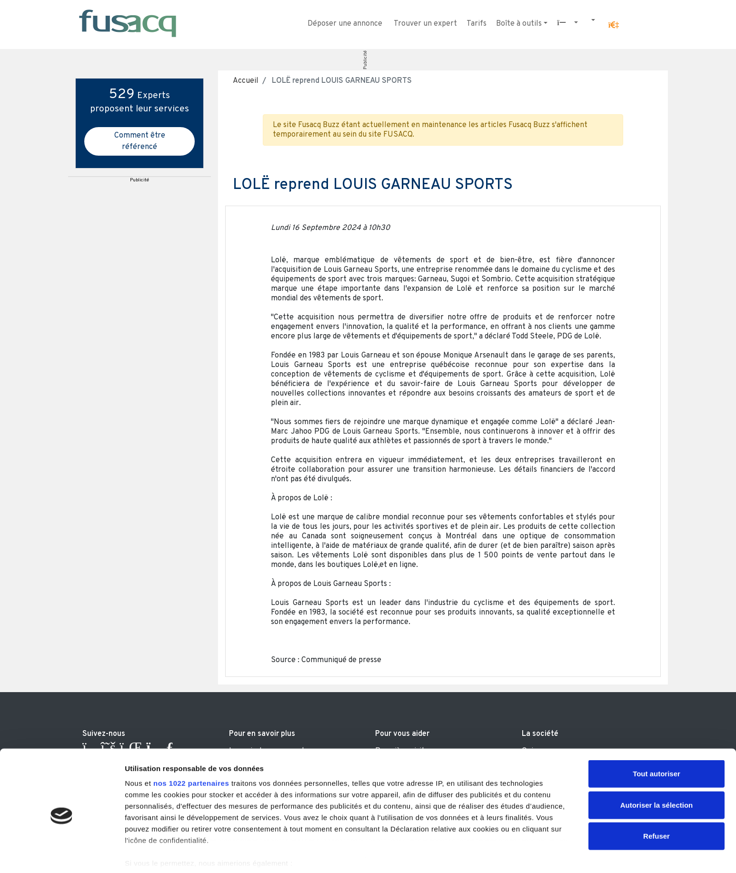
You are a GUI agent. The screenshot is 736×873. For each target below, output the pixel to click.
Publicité (365, 59)
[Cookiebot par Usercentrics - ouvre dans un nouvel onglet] (61, 854)
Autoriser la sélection (656, 766)
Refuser (656, 798)
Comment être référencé (139, 141)
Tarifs (477, 24)
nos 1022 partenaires (191, 745)
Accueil (246, 81)
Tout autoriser (656, 735)
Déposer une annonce (345, 24)
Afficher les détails (524, 854)
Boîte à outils (519, 24)
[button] (614, 25)
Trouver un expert (425, 24)
